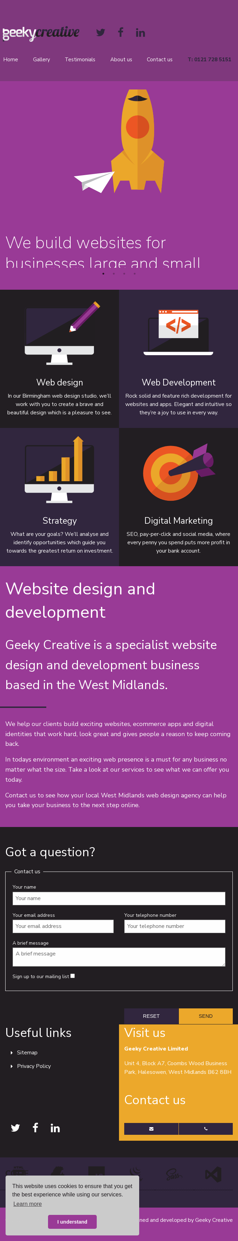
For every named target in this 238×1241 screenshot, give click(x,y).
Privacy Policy (34, 1066)
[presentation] (58, 1010)
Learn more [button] (27, 1204)
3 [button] (124, 273)
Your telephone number (174, 922)
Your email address (63, 922)
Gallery (41, 59)
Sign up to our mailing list (44, 976)
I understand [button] (72, 1222)
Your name (119, 894)
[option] (119, 178)
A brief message (119, 953)
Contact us (160, 59)
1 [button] (103, 273)
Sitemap (27, 1052)
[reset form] (151, 1016)
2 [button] (113, 273)
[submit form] (206, 1016)
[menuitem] (43, 59)
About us (121, 59)
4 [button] (134, 273)
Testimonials (80, 59)
